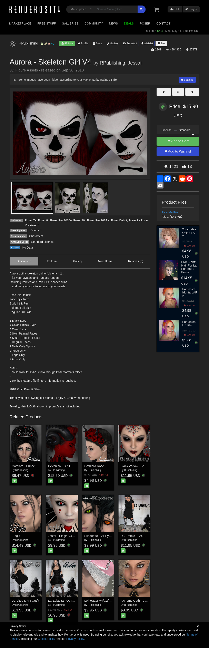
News (113, 23)
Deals (129, 23)
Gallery (113, 43)
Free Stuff (46, 23)
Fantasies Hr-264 (189, 323)
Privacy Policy (75, 638)
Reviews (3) (135, 261)
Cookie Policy (46, 638)
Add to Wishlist (178, 151)
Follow (67, 43)
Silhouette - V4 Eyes (98, 536)
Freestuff (130, 43)
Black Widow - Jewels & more (141, 466)
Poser (145, 23)
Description (24, 261)
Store (97, 43)
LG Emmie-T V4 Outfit (136, 536)
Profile (83, 43)
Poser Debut (119, 220)
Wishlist (147, 43)
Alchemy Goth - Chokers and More (144, 600)
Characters (36, 236)
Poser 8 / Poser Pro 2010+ (55, 220)
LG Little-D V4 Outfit (25, 600)
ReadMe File (170, 212)
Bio (161, 43)
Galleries (70, 23)
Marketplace (20, 23)
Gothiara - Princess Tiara (29, 466)
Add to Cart (178, 141)
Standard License (42, 241)
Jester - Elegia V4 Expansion (67, 536)
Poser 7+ (30, 220)
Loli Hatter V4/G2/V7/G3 (100, 600)
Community (94, 23)
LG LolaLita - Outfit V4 (63, 600)
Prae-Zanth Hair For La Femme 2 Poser (189, 267)
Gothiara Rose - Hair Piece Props (107, 466)
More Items (105, 261)
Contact (163, 23)
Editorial (52, 261)
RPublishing (112, 63)
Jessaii (135, 63)
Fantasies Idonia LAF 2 (189, 292)
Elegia (16, 536)
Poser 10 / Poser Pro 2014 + (91, 220)
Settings (187, 79)
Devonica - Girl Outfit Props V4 (69, 466)
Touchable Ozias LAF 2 (189, 233)
